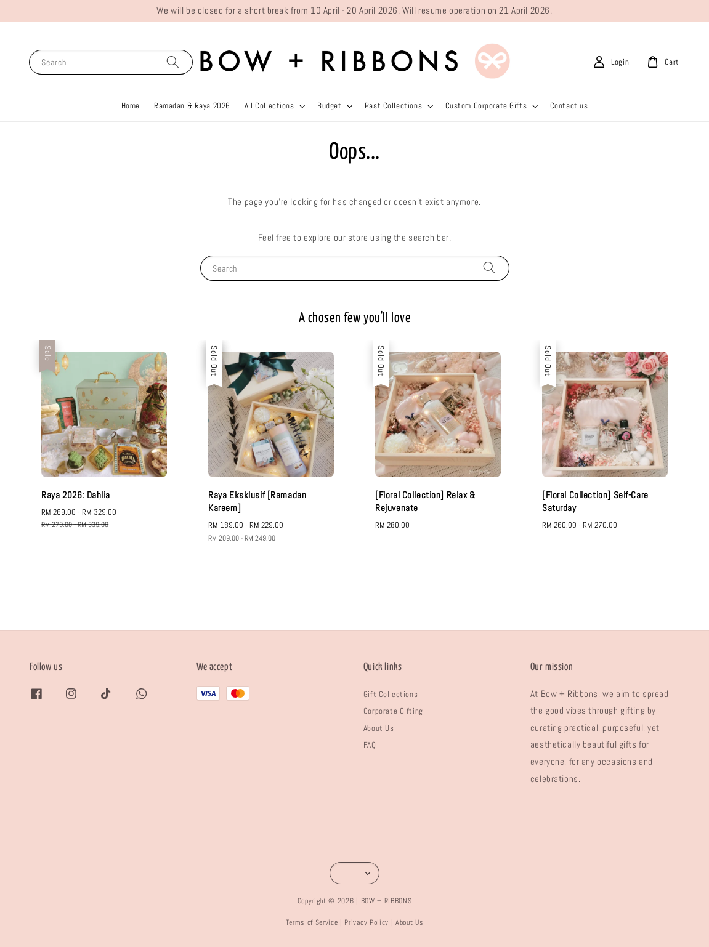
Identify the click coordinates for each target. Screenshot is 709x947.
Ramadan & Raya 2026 (192, 105)
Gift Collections (390, 694)
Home (130, 105)
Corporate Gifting (393, 711)
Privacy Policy (366, 922)
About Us (378, 728)
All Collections (269, 105)
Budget (329, 105)
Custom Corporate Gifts (486, 105)
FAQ (369, 744)
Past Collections (393, 105)
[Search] (173, 61)
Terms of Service (312, 922)
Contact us (569, 105)
